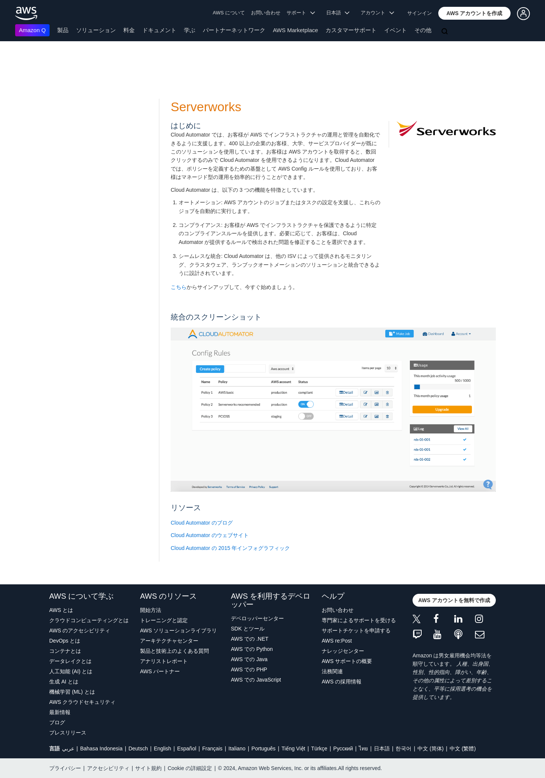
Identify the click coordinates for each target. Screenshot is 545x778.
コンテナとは (65, 651)
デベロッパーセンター (257, 618)
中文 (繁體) (463, 748)
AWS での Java (249, 659)
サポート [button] (301, 13)
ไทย (363, 748)
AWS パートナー (160, 671)
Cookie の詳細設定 (190, 768)
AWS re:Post (337, 641)
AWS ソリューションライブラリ (178, 630)
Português (263, 748)
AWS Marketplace (295, 30)
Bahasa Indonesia (101, 748)
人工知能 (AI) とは (70, 671)
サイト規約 (148, 768)
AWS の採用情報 (341, 682)
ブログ (57, 722)
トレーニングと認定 (164, 620)
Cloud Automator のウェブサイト (210, 535)
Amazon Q (32, 30)
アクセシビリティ (108, 768)
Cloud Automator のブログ (202, 523)
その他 (422, 30)
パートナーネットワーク (234, 30)
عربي (68, 748)
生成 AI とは (63, 682)
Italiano (237, 748)
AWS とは (61, 610)
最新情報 (59, 712)
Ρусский (343, 748)
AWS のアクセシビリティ (79, 630)
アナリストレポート (164, 661)
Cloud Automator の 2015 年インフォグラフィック (230, 548)
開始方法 (150, 610)
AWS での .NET (249, 639)
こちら (179, 287)
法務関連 (332, 671)
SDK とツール (248, 629)
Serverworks (206, 107)
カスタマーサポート (351, 30)
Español (186, 748)
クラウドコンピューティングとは (89, 620)
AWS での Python (252, 649)
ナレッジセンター (343, 651)
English (162, 748)
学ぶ (189, 30)
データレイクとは (70, 661)
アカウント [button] (377, 13)
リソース (186, 507)
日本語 (382, 748)
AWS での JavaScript (256, 680)
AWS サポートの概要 (347, 661)
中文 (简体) (430, 748)
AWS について (229, 13)
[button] (474, 13)
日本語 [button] (338, 13)
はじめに (186, 125)
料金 (129, 30)
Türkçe (319, 748)
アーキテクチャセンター (169, 641)
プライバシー (65, 768)
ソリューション (96, 30)
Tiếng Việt (293, 748)
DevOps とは (64, 641)
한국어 (403, 748)
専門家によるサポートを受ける (359, 620)
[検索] (445, 32)
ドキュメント (159, 30)
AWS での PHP (249, 669)
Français (212, 748)
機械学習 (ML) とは (72, 692)
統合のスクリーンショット (216, 317)
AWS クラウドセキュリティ (82, 702)
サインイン (419, 13)
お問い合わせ (265, 13)
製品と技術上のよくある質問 (174, 651)
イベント (395, 30)
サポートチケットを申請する (356, 630)
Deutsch (138, 748)
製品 (63, 30)
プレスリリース (67, 733)
